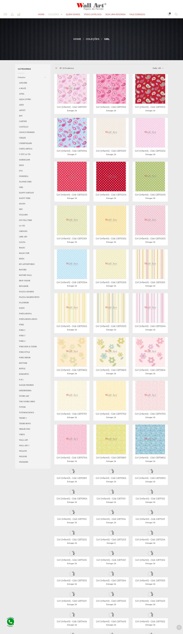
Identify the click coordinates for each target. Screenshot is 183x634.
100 (159, 68)
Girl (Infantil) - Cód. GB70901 (72, 478)
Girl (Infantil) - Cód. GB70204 (111, 194)
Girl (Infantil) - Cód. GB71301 (111, 560)
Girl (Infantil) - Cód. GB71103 (72, 519)
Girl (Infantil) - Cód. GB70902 (111, 478)
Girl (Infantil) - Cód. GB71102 (150, 498)
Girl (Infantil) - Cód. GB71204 (150, 539)
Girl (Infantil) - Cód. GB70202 (150, 151)
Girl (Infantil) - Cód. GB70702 (111, 414)
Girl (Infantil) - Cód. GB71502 (150, 621)
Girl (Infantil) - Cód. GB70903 (150, 478)
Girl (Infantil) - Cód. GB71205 (72, 560)
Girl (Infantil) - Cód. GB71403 (150, 601)
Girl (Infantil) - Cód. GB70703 (150, 414)
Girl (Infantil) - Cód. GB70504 (150, 326)
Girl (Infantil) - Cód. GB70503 (111, 326)
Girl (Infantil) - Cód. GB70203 (72, 194)
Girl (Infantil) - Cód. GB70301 (72, 238)
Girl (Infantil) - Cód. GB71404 (72, 621)
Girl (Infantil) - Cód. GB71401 (72, 601)
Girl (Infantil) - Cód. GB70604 (150, 370)
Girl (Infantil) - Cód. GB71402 (111, 601)
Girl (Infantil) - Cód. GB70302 (111, 238)
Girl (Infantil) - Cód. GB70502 (72, 326)
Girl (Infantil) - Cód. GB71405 (111, 621)
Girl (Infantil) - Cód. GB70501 (150, 282)
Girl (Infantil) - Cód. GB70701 (72, 414)
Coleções (92, 39)
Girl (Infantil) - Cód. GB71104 (111, 519)
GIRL (107, 39)
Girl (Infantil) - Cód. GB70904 (72, 498)
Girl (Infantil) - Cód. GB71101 (111, 498)
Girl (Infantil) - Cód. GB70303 (150, 238)
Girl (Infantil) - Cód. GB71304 (111, 580)
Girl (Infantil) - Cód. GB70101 (72, 107)
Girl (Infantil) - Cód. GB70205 (150, 194)
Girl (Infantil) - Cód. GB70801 (111, 457)
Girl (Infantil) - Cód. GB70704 (72, 457)
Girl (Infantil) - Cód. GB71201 (150, 519)
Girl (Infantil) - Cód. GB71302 (150, 560)
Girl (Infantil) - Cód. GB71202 (72, 539)
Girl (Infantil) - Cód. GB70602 (72, 370)
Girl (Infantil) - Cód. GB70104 (72, 151)
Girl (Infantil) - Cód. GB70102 (111, 107)
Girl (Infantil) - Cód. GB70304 (72, 282)
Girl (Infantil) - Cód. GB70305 (111, 282)
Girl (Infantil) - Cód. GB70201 (111, 151)
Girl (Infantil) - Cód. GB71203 (111, 539)
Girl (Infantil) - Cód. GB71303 (72, 580)
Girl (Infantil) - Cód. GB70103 (150, 107)
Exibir (155, 68)
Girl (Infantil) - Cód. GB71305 (150, 580)
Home (77, 39)
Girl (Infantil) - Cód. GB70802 (150, 457)
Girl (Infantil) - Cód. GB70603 (111, 370)
